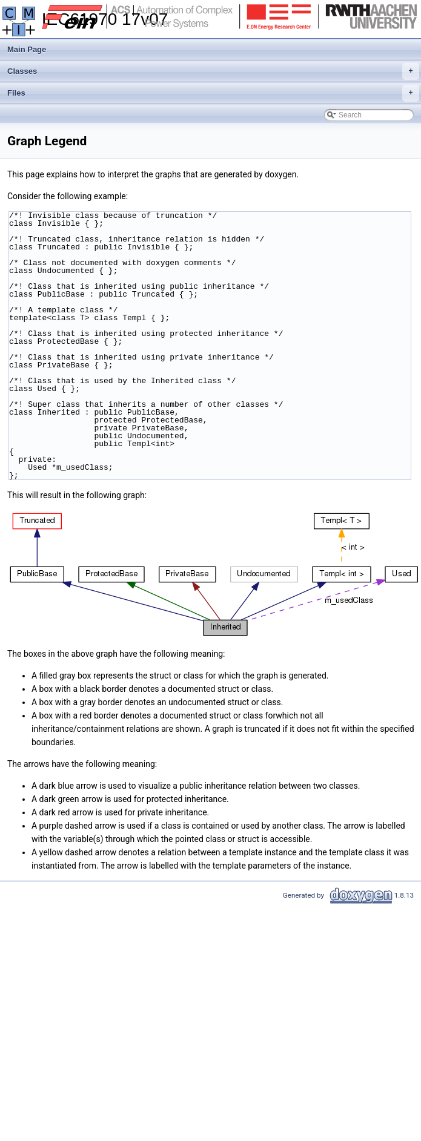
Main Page (26, 49)
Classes (213, 71)
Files (213, 93)
